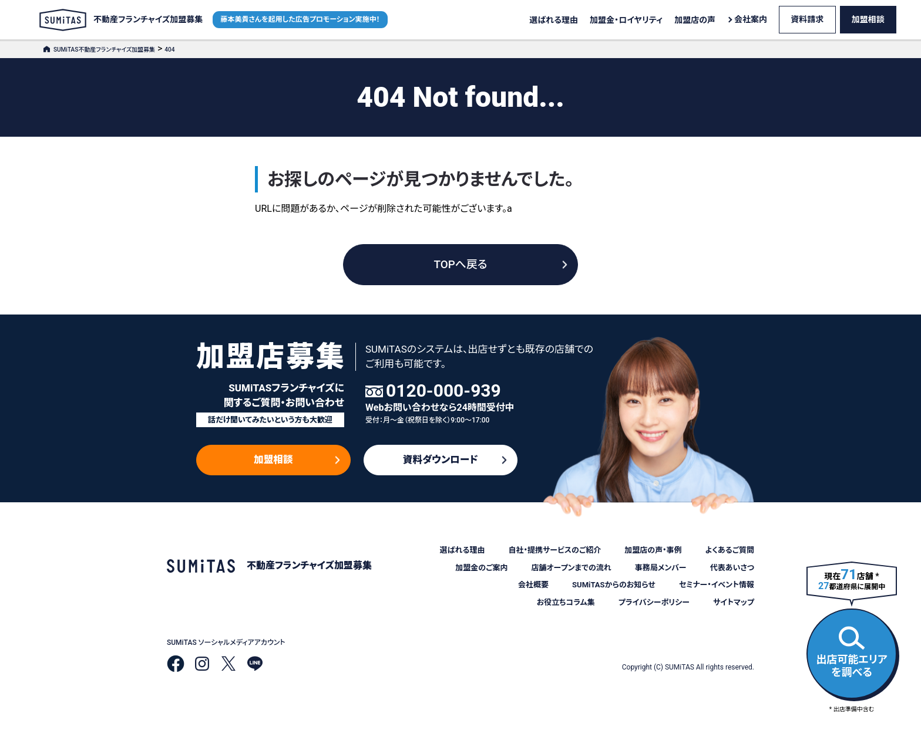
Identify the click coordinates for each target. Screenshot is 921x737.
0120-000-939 (443, 391)
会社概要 (533, 584)
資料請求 (807, 19)
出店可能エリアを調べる (852, 652)
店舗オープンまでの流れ (571, 567)
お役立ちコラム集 (566, 602)
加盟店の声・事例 (652, 550)
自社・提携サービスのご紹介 (554, 550)
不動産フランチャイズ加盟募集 (121, 20)
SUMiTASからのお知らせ (614, 584)
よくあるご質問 (729, 550)
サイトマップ (733, 602)
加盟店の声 (694, 20)
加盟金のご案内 (481, 567)
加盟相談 (868, 19)
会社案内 (750, 19)
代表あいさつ (732, 567)
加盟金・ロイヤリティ (626, 20)
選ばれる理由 (553, 20)
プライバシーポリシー (654, 602)
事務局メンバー (661, 567)
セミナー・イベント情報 (716, 584)
